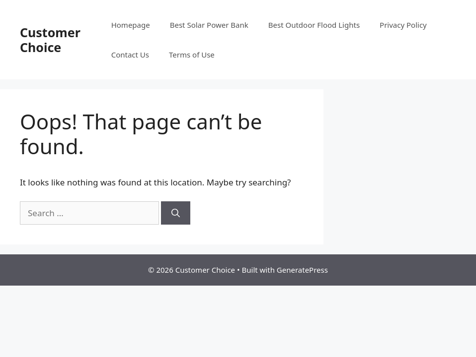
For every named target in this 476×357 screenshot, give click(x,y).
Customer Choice (50, 40)
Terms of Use (192, 55)
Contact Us (130, 55)
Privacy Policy (403, 25)
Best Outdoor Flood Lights (314, 25)
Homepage (130, 25)
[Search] (175, 213)
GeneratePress (302, 270)
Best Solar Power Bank (209, 25)
